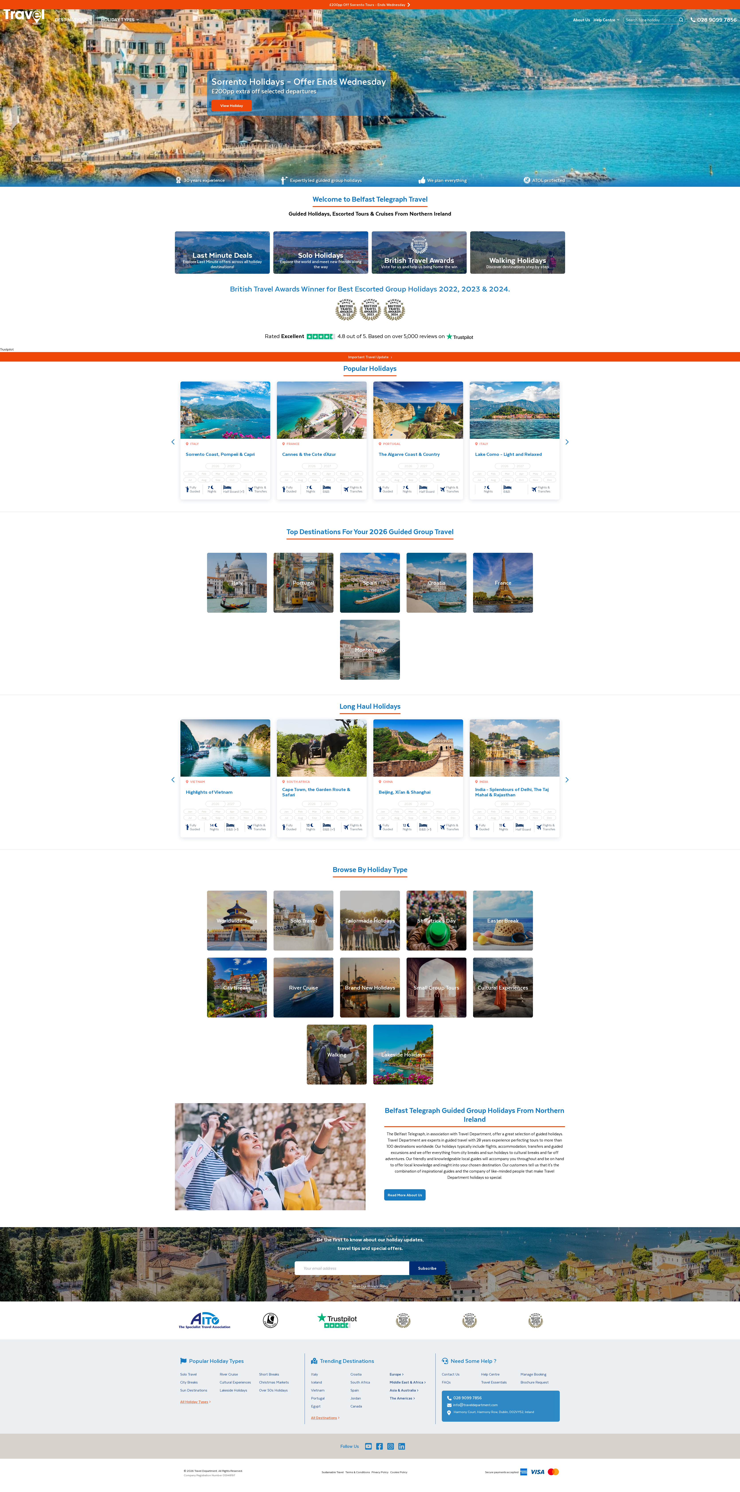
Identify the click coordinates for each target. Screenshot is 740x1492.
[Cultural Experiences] (503, 988)
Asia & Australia (404, 1391)
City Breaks (189, 1383)
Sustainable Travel (333, 1473)
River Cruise (229, 1375)
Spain (354, 1391)
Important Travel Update (370, 357)
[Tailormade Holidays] (370, 921)
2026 (215, 466)
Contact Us (451, 1375)
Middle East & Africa (408, 1383)
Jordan (355, 1399)
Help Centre (607, 20)
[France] (503, 584)
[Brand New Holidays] (370, 988)
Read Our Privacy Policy (370, 1287)
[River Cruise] (303, 988)
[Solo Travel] (303, 921)
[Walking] (336, 1055)
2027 (231, 466)
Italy (314, 1375)
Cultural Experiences (235, 1383)
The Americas (403, 1399)
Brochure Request (535, 1383)
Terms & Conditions (357, 1473)
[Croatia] (436, 584)
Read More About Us (405, 1196)
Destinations (73, 19)
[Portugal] (303, 584)
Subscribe (426, 1269)
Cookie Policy (398, 1473)
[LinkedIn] (402, 1447)
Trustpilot (7, 350)
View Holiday (231, 105)
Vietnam (318, 1391)
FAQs (446, 1383)
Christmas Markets (274, 1383)
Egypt (316, 1407)
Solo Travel (188, 1375)
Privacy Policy (380, 1473)
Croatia (356, 1375)
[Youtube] (369, 1447)
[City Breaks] (237, 988)
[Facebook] (380, 1447)
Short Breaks (269, 1375)
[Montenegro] (370, 651)
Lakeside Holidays (233, 1391)
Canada (356, 1407)
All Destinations (326, 1418)
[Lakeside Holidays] (403, 1055)
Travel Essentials (494, 1383)
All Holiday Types (196, 1402)
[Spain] (370, 584)
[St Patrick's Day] (436, 921)
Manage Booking (533, 1375)
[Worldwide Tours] (237, 921)
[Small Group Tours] (436, 988)
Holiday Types (120, 19)
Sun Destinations (193, 1391)
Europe (397, 1375)
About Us (581, 20)
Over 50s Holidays (273, 1391)
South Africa (360, 1383)
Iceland (316, 1383)
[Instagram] (391, 1447)
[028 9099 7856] (714, 22)
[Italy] (237, 584)
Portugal (318, 1399)
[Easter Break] (503, 921)
